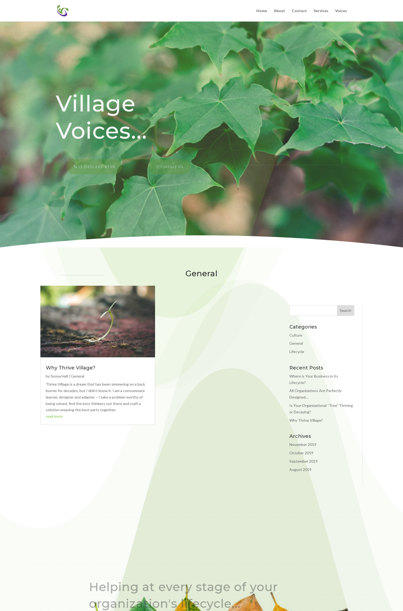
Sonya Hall (59, 376)
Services (321, 11)
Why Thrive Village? (70, 368)
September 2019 (303, 461)
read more (54, 416)
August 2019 (300, 469)
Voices (341, 11)
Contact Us (169, 167)
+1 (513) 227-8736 (94, 167)
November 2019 (302, 444)
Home (261, 11)
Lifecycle (296, 351)
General (77, 376)
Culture (295, 335)
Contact (299, 11)
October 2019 (301, 453)
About (279, 11)
